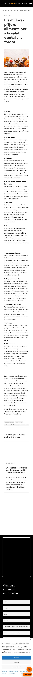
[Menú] (30, 3)
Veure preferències (16, 667)
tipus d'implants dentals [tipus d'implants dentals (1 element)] (23, 424)
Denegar (16, 662)
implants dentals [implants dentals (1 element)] (19, 422)
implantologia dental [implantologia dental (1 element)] (9, 422)
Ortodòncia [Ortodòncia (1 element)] (13, 424)
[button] (30, 640)
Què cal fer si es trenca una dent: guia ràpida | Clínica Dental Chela (16, 470)
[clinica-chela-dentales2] (16, 3)
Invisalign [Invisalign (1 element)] (7, 424)
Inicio (4, 10)
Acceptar (16, 657)
